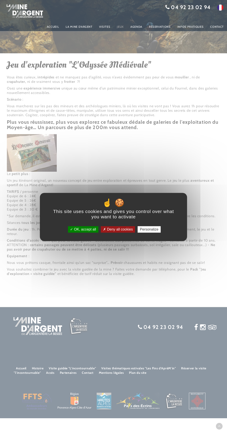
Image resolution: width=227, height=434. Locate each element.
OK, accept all (83, 229)
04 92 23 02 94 (191, 7)
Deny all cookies (118, 229)
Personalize (149, 229)
